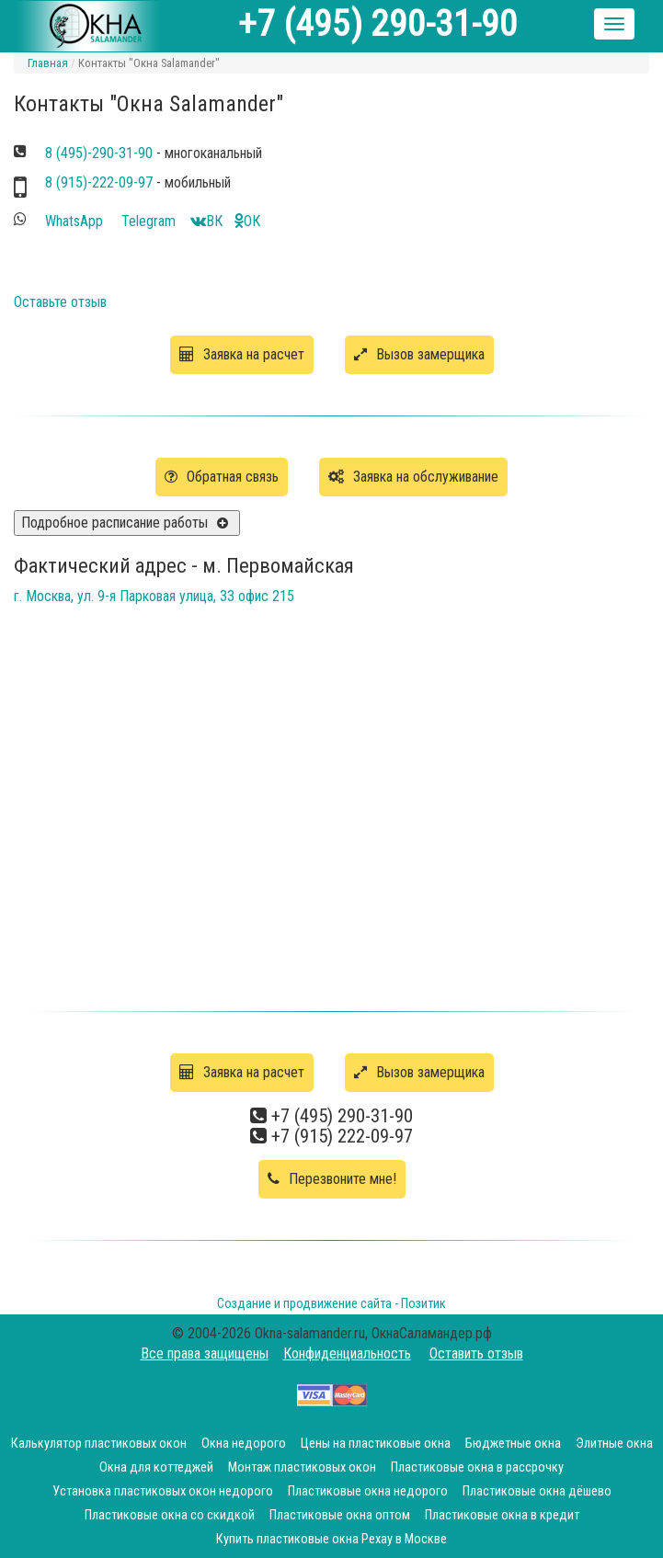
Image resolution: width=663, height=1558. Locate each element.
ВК (206, 221)
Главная (48, 63)
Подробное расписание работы (114, 522)
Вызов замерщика (419, 354)
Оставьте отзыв (60, 302)
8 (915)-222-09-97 (99, 182)
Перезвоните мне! (332, 1179)
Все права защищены (205, 1353)
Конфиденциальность (347, 1353)
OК (247, 221)
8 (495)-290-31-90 (99, 153)
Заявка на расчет (241, 354)
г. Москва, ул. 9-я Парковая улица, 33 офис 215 (154, 596)
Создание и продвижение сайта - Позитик (331, 1304)
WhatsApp (76, 221)
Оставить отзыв (476, 1353)
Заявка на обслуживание (413, 476)
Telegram (150, 221)
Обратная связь (222, 476)
